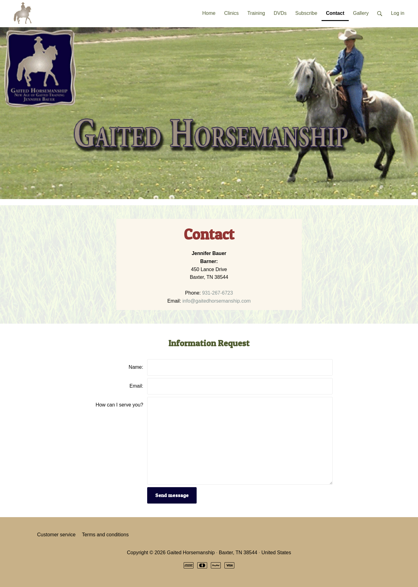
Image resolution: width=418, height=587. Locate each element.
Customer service (56, 534)
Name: (136, 367)
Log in (397, 13)
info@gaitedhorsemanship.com (216, 301)
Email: (136, 386)
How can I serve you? (119, 404)
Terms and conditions (105, 534)
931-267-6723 (217, 293)
